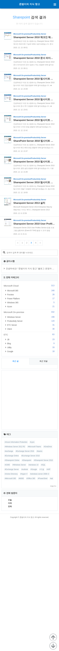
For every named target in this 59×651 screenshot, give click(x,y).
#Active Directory (11, 604)
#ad (51, 609)
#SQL (43, 595)
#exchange (9, 581)
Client (31, 459)
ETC (29, 464)
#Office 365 (30, 609)
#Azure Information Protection (16, 572)
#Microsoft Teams (34, 577)
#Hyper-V (24, 604)
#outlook (24, 600)
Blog (31, 473)
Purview (31, 424)
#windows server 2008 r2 (39, 604)
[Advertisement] (29, 65)
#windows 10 (33, 595)
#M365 (21, 609)
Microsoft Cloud (29, 416)
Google (31, 481)
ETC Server (31, 455)
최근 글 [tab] (15, 491)
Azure (31, 436)
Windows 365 (31, 432)
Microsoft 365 (31, 421)
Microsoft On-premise (29, 442)
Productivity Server (31, 451)
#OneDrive (48, 577)
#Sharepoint (26, 590)
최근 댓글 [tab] (43, 491)
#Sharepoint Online (12, 590)
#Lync (32, 572)
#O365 (7, 595)
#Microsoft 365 (10, 609)
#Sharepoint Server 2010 (43, 590)
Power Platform (31, 428)
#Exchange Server (12, 600)
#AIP (48, 600)
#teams (39, 581)
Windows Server (31, 447)
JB (31, 469)
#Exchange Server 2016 (25, 581)
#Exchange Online (12, 586)
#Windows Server (19, 595)
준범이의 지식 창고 (29, 4)
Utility (31, 477)
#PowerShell (42, 609)
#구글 (42, 600)
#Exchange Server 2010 (30, 586)
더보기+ (53, 616)
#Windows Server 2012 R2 (15, 577)
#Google (33, 600)
